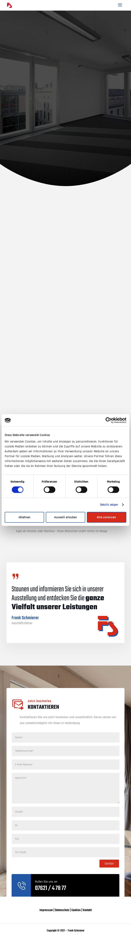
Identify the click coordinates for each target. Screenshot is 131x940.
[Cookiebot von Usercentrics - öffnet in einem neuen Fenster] (108, 420)
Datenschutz (62, 910)
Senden (109, 864)
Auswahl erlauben (65, 517)
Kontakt (87, 910)
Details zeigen (109, 505)
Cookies (76, 910)
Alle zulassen (106, 517)
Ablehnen (24, 517)
